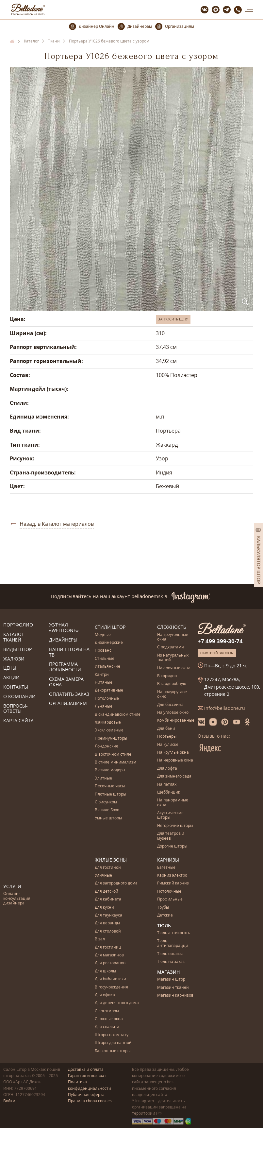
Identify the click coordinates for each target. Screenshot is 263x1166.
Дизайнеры (63, 640)
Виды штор (17, 649)
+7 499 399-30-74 (220, 641)
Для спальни (107, 1026)
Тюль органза (170, 953)
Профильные (170, 899)
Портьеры (166, 736)
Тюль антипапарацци (172, 943)
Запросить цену (173, 319)
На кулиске (167, 744)
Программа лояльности (65, 667)
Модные (103, 634)
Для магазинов (109, 955)
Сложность (171, 627)
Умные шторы (108, 817)
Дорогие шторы (172, 846)
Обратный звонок (216, 653)
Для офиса (105, 994)
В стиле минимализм (115, 762)
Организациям (68, 703)
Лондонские (106, 746)
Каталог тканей (13, 637)
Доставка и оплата (86, 1069)
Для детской (106, 891)
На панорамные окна (172, 802)
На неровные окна (175, 760)
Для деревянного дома (117, 1003)
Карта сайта (18, 721)
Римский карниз (173, 883)
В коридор (167, 676)
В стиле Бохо (107, 810)
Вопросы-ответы (15, 708)
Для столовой (108, 931)
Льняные (103, 706)
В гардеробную (171, 683)
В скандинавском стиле (117, 714)
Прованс (103, 650)
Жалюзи (14, 659)
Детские (165, 915)
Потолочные (107, 698)
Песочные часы (110, 786)
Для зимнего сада (174, 776)
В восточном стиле (113, 754)
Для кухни (104, 907)
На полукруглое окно (172, 694)
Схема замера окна (66, 682)
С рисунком (106, 802)
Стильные (104, 658)
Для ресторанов (110, 963)
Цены (9, 668)
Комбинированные (175, 720)
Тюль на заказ (171, 961)
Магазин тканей (173, 987)
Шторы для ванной (113, 1042)
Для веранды (107, 923)
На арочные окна (173, 667)
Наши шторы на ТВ (69, 652)
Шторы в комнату (111, 1034)
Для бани (166, 728)
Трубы (163, 907)
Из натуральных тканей (173, 657)
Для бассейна (170, 704)
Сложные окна (109, 1019)
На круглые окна (173, 752)
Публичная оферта (86, 1094)
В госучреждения (111, 987)
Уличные (103, 875)
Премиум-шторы (111, 738)
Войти (9, 1101)
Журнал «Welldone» (64, 627)
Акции (11, 677)
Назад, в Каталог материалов (57, 523)
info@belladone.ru (224, 708)
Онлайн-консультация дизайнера (16, 898)
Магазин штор (171, 979)
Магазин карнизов (175, 995)
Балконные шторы (112, 1050)
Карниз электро (172, 875)
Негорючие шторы (175, 825)
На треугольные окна (172, 637)
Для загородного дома (116, 883)
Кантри (102, 674)
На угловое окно (173, 712)
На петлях (166, 784)
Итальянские (107, 666)
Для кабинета (108, 899)
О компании (19, 696)
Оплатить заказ (69, 694)
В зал (100, 939)
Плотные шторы (110, 794)
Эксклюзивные (109, 730)
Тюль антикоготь (173, 933)
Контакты (15, 687)
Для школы (105, 971)
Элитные (103, 778)
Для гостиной (108, 867)
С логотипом (107, 1010)
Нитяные (103, 682)
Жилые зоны (111, 860)
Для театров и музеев (170, 836)
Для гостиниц (108, 947)
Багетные (166, 867)
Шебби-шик (168, 792)
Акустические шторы (170, 815)
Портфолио (18, 625)
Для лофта (167, 768)
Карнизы (168, 860)
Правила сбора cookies (90, 1101)
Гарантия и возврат (87, 1075)
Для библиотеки (110, 979)
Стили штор (110, 627)
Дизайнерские (109, 642)
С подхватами (170, 647)
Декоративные (109, 690)
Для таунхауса (108, 915)
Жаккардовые (108, 722)
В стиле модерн (110, 770)
